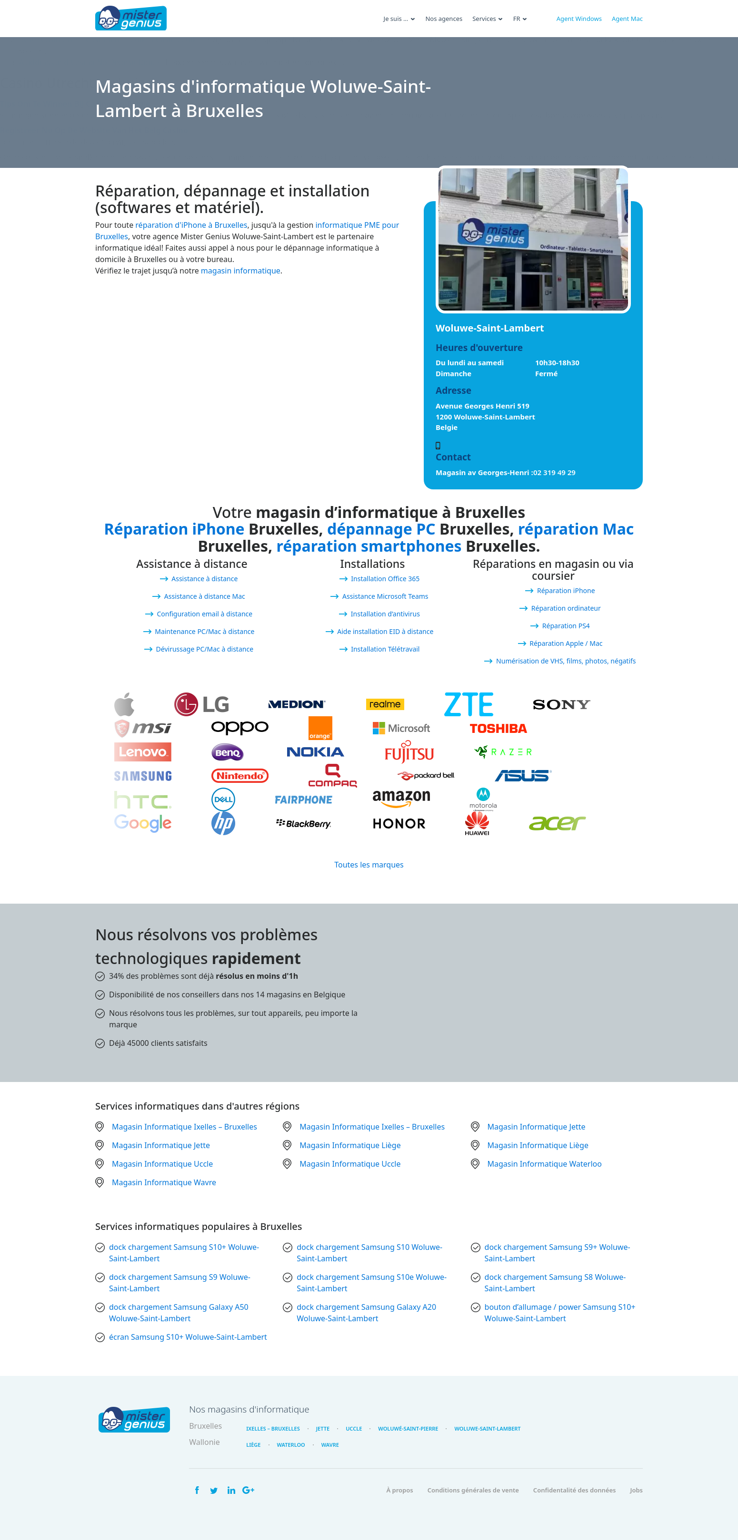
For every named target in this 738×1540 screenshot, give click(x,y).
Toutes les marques (369, 864)
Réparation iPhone (174, 528)
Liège (253, 1444)
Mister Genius (131, 18)
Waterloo (291, 1444)
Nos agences (443, 18)
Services (484, 18)
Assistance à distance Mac (204, 596)
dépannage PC (381, 528)
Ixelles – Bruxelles (273, 1428)
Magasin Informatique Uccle (162, 1164)
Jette (322, 1428)
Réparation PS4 (566, 625)
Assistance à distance (204, 578)
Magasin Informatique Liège (349, 1145)
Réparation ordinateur (566, 608)
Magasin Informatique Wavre (164, 1182)
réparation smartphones (368, 546)
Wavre (330, 1444)
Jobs (636, 1490)
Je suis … (396, 18)
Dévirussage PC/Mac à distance (204, 648)
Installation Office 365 (385, 578)
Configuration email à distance (204, 613)
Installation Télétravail (385, 648)
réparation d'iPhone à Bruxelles (191, 225)
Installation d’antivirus (385, 613)
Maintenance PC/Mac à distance (204, 631)
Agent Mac (627, 18)
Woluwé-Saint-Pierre (408, 1428)
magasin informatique (240, 270)
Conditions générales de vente (473, 1490)
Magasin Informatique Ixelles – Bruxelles (184, 1126)
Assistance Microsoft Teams (385, 596)
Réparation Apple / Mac (565, 643)
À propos (399, 1490)
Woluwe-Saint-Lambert (487, 1428)
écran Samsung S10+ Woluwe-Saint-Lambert (188, 1337)
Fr (516, 18)
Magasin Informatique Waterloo (545, 1164)
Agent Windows (579, 18)
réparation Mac (576, 528)
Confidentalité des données (574, 1490)
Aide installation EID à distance (385, 631)
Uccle (354, 1428)
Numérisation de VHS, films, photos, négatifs (566, 660)
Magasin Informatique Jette (537, 1126)
